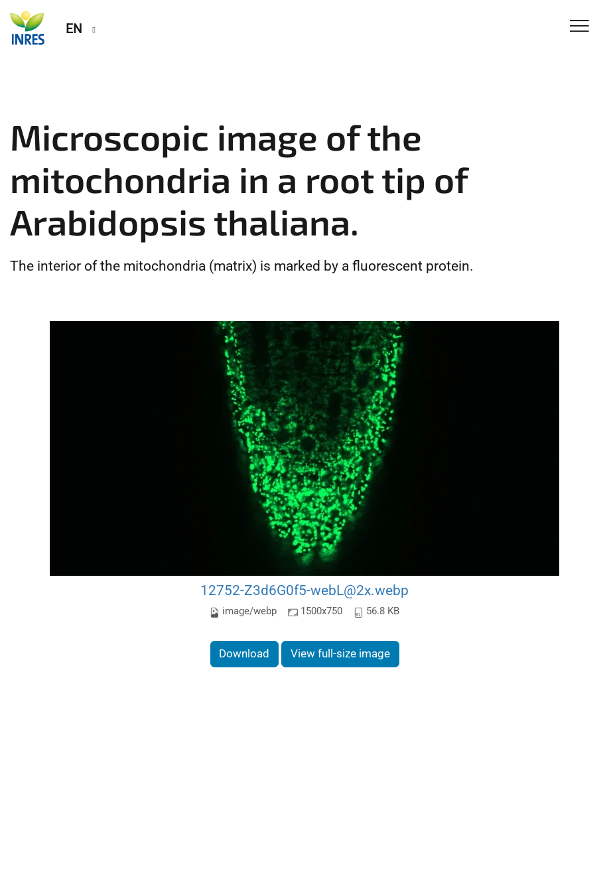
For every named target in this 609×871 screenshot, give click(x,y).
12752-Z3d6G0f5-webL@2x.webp (304, 590)
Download (244, 653)
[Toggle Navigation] (579, 26)
